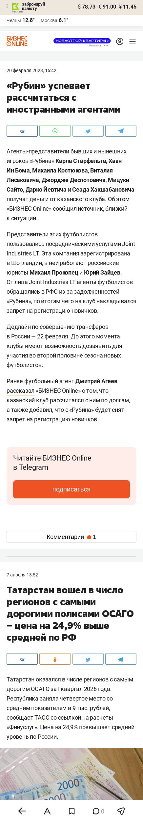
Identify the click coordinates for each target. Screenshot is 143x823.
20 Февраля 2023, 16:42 (31, 70)
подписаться (71, 489)
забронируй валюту (33, 6)
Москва (49, 20)
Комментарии (71, 537)
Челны (14, 20)
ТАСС (41, 717)
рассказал (20, 390)
